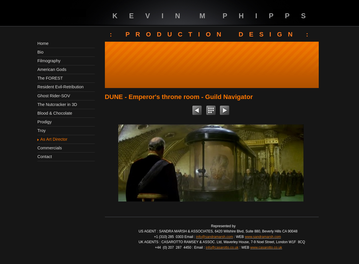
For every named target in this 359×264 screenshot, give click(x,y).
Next (224, 111)
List (211, 111)
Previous (197, 111)
